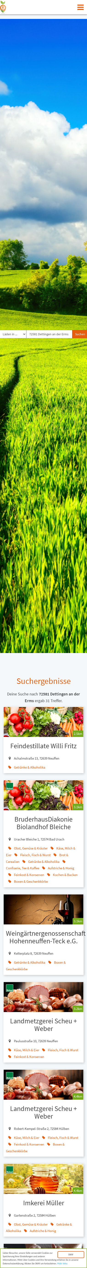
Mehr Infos (62, 1264)
